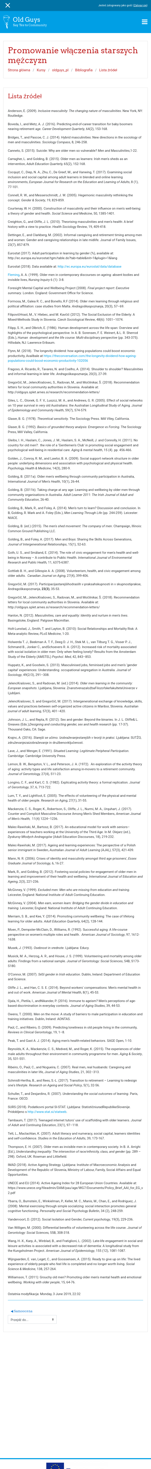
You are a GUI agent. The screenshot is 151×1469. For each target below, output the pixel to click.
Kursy (41, 70)
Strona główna (19, 70)
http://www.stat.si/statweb (47, 1112)
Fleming (13, 275)
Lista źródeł (108, 70)
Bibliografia (83, 70)
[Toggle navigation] (145, 21)
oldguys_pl (60, 70)
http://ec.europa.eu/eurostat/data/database (89, 266)
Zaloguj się (140, 5)
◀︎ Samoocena (21, 1311)
